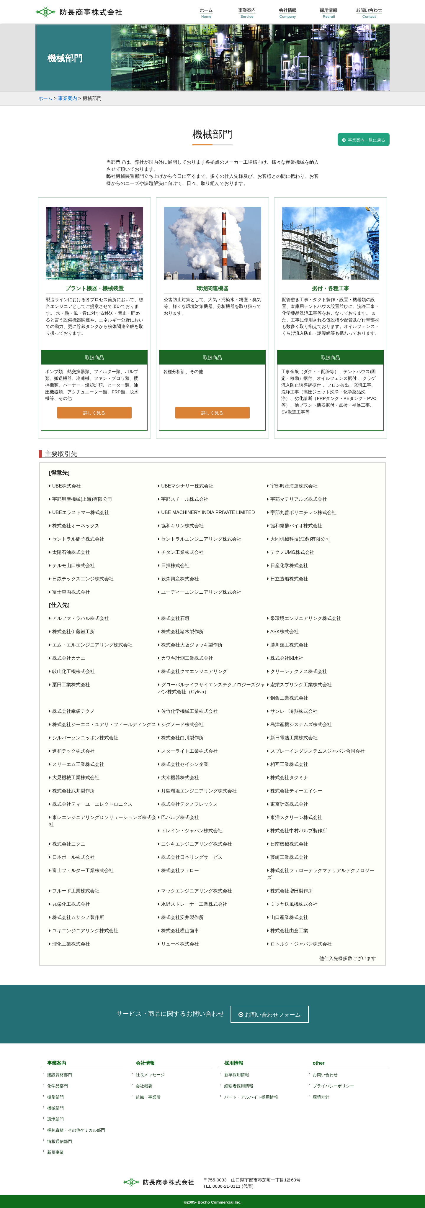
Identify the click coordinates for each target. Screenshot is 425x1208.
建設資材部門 (59, 1074)
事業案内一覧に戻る (366, 140)
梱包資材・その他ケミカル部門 (76, 1130)
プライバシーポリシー (333, 1086)
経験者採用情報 (238, 1086)
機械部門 (55, 1108)
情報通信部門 (59, 1141)
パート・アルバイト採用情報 (251, 1097)
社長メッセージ (150, 1074)
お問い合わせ (325, 1074)
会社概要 (144, 1086)
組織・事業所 (148, 1097)
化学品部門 (57, 1086)
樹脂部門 (55, 1097)
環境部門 (55, 1119)
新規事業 (55, 1152)
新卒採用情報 (236, 1074)
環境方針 (321, 1097)
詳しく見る (94, 412)
